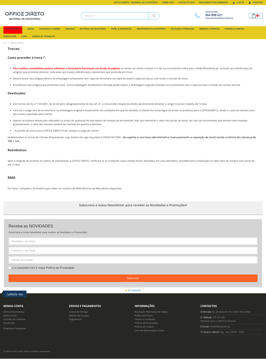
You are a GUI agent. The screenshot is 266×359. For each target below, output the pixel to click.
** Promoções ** (12, 28)
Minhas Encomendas (14, 311)
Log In (238, 2)
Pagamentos (75, 319)
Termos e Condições (145, 319)
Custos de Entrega (78, 311)
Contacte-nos (186, 2)
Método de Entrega (79, 315)
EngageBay (136, 290)
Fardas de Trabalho (43, 36)
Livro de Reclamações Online (149, 330)
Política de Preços (144, 315)
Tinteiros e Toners (49, 28)
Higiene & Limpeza (234, 28)
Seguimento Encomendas (213, 2)
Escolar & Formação (182, 28)
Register (256, 2)
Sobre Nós (168, 2)
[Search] (154, 15)
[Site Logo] (24, 16)
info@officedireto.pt (220, 326)
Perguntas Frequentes (14, 328)
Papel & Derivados (121, 28)
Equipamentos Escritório (151, 28)
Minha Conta (9, 315)
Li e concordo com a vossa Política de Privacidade (43, 268)
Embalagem (9, 36)
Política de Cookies (144, 326)
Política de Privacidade (146, 323)
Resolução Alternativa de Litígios (151, 311)
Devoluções (9, 323)
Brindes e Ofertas (209, 28)
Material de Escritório (93, 28)
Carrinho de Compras (14, 319)
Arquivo (70, 28)
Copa (24, 36)
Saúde (30, 28)
